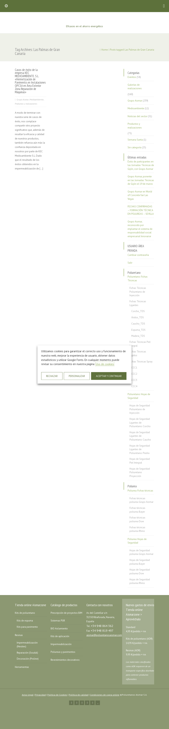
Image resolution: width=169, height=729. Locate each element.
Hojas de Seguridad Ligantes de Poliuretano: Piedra (139, 449)
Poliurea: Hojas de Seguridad (137, 541)
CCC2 (134, 373)
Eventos (132, 77)
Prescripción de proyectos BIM (66, 612)
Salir (130, 262)
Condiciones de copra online (104, 694)
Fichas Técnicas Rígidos (137, 353)
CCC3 (134, 380)
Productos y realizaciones (26, 103)
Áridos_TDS (137, 317)
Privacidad (40, 694)
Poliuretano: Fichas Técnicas (138, 278)
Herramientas (22, 667)
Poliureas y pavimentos (63, 652)
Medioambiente (37, 99)
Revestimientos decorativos (65, 659)
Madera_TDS (138, 336)
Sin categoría (134, 147)
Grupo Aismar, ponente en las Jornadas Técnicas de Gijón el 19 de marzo (141, 180)
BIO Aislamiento (59, 628)
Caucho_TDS (138, 323)
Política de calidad (78, 694)
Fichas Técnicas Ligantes (137, 303)
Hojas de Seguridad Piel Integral (139, 460)
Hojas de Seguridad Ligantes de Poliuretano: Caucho (140, 436)
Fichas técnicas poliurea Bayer (137, 509)
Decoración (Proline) (28, 658)
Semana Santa (135, 139)
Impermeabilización (61, 644)
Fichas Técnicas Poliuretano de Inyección (137, 291)
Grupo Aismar (23, 99)
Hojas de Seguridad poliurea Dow (139, 571)
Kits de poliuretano (25, 612)
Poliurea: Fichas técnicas (140, 490)
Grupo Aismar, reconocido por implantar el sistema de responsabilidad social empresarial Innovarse (140, 229)
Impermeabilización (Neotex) (27, 644)
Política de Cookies (57, 694)
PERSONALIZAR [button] (77, 376)
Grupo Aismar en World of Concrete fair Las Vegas (140, 195)
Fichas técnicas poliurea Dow (137, 519)
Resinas (19, 635)
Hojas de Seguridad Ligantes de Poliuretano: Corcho (140, 422)
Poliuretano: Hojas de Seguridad (139, 396)
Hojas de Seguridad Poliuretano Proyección (139, 472)
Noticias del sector (137, 116)
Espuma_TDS (138, 329)
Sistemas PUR (58, 620)
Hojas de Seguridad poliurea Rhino (139, 581)
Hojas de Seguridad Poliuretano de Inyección (139, 409)
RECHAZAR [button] (52, 376)
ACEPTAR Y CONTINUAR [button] (109, 376)
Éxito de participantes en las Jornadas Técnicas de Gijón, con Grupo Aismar (141, 165)
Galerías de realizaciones (135, 86)
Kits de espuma (25, 620)
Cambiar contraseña (138, 255)
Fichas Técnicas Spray (140, 361)
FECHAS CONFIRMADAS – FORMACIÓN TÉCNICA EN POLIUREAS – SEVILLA (141, 210)
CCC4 (134, 386)
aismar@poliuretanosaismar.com (104, 635)
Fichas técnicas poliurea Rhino (137, 529)
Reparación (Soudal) (27, 652)
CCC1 (134, 367)
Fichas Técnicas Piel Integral (140, 343)
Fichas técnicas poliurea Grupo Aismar (141, 500)
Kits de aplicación (60, 636)
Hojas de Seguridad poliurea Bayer (139, 561)
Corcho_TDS (138, 311)
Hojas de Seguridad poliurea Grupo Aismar (141, 552)
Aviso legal (27, 694)
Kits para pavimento (27, 626)
